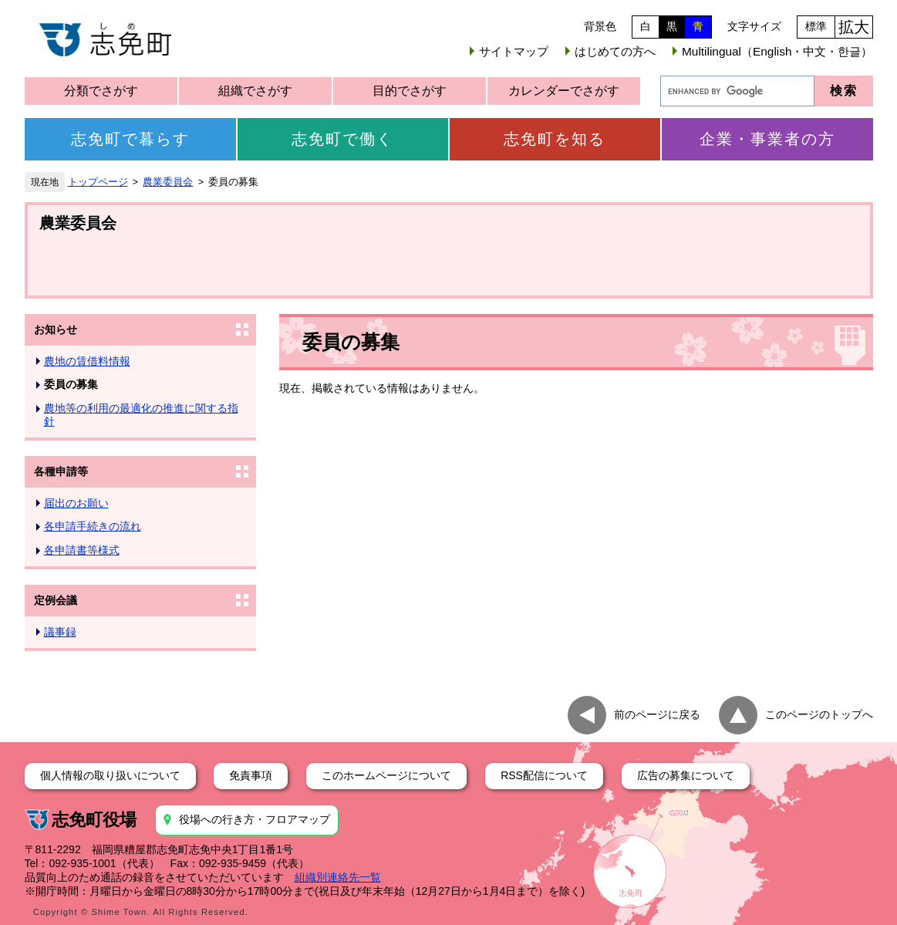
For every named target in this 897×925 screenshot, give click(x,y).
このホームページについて (386, 775)
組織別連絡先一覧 (338, 877)
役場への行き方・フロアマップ (254, 819)
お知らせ (55, 329)
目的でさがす (410, 90)
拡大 (853, 27)
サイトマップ (513, 51)
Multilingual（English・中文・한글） (777, 51)
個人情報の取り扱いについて (110, 775)
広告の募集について (685, 775)
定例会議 (55, 600)
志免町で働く (342, 138)
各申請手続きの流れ (92, 526)
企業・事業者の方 (767, 138)
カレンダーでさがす (563, 90)
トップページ (98, 182)
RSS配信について (544, 775)
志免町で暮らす (130, 138)
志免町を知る (554, 138)
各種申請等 (61, 471)
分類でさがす (101, 90)
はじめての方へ (615, 51)
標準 (816, 26)
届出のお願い (76, 503)
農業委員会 (168, 182)
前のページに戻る (657, 713)
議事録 (60, 632)
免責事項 (250, 775)
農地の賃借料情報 (87, 361)
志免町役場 (94, 819)
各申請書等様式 (82, 550)
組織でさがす (255, 90)
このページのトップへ (819, 713)
